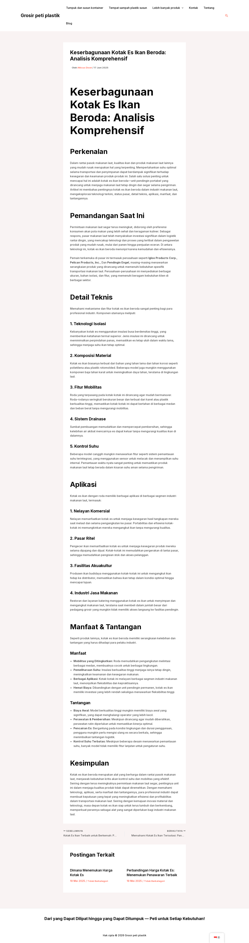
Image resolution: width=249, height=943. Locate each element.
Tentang (209, 8)
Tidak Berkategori (98, 881)
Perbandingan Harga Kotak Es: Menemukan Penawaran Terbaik (152, 875)
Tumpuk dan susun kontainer (84, 8)
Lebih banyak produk (168, 8)
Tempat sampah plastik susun (128, 8)
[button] (226, 15)
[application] (181, 8)
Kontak (193, 8)
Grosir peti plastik (40, 15)
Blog (69, 23)
